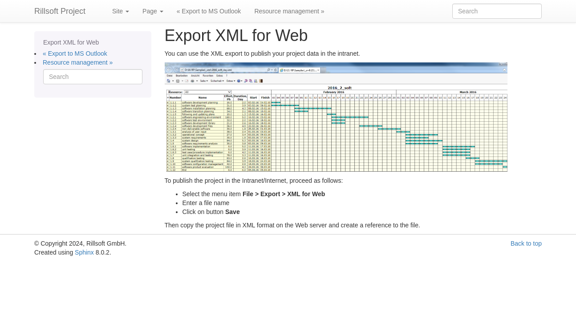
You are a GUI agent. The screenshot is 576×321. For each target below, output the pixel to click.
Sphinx (84, 252)
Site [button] (120, 11)
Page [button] (152, 11)
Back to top (526, 243)
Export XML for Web (71, 42)
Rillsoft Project (59, 11)
